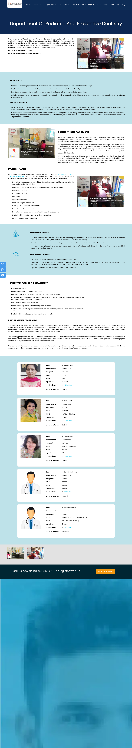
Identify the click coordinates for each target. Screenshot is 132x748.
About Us (38, 4)
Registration (93, 4)
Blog (123, 4)
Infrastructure (79, 4)
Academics (65, 4)
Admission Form (105, 571)
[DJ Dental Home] (15, 2)
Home (28, 4)
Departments (51, 4)
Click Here (68, 385)
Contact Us (114, 4)
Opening (104, 4)
